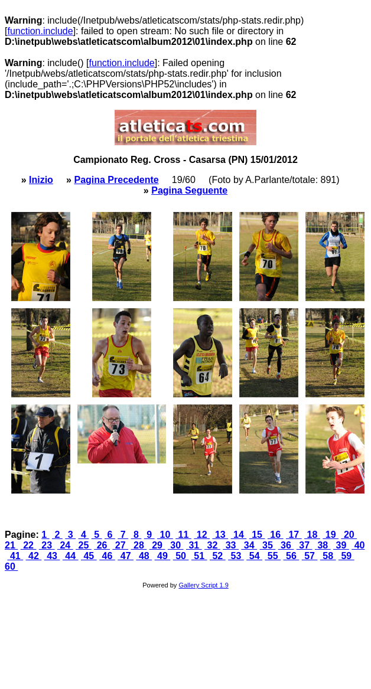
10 (165, 535)
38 (323, 545)
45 (89, 556)
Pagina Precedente (116, 180)
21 (11, 545)
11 (183, 535)
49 (163, 556)
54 (254, 556)
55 (273, 556)
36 (286, 545)
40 (358, 545)
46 (107, 556)
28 (139, 545)
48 (144, 556)
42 (34, 556)
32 (212, 545)
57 (310, 556)
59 (346, 556)
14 (239, 535)
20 (349, 535)
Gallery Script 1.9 (203, 585)
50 (181, 556)
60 (11, 566)
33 (231, 545)
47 (126, 556)
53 (236, 556)
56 (292, 556)
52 (218, 556)
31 (194, 545)
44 (71, 556)
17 (294, 535)
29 (157, 545)
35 (268, 545)
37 (305, 545)
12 (202, 535)
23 (47, 545)
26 (102, 545)
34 (249, 545)
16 (276, 535)
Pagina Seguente (189, 190)
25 (84, 545)
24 (65, 545)
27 (120, 545)
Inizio (41, 180)
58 (328, 556)
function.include (40, 31)
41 (15, 556)
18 (312, 535)
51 (199, 556)
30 (176, 545)
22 (29, 545)
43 (52, 556)
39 (341, 545)
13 (220, 535)
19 (331, 535)
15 (257, 535)
